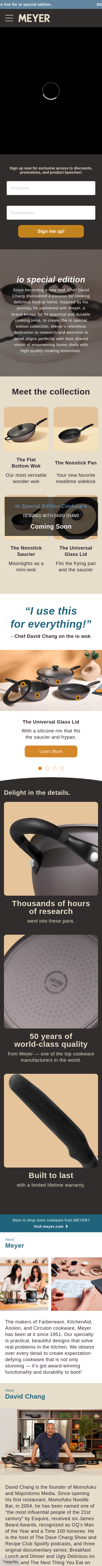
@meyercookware (66, 1541)
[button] (40, 694)
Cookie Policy (37, 1532)
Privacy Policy (64, 1532)
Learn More (51, 677)
